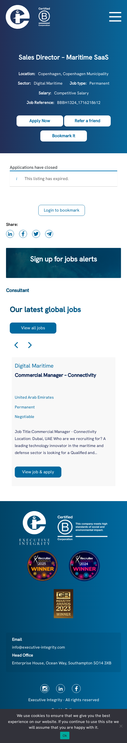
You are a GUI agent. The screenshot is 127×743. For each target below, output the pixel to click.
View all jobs (33, 328)
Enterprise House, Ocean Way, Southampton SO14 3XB (61, 663)
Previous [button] (16, 345)
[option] (63, 421)
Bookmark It (63, 135)
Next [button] (30, 345)
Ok (65, 735)
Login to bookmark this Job (61, 211)
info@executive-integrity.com (38, 647)
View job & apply (38, 472)
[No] (120, 725)
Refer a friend (87, 120)
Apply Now (39, 120)
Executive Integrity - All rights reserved (63, 699)
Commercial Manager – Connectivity (55, 375)
